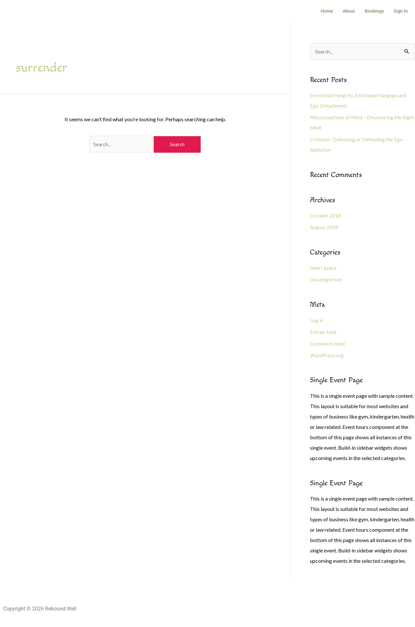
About (352, 11)
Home (331, 11)
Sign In (401, 11)
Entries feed (323, 332)
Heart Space (324, 269)
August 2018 (324, 228)
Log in (316, 321)
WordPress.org (327, 356)
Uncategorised (326, 280)
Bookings (376, 11)
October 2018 (326, 216)
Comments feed (327, 344)
